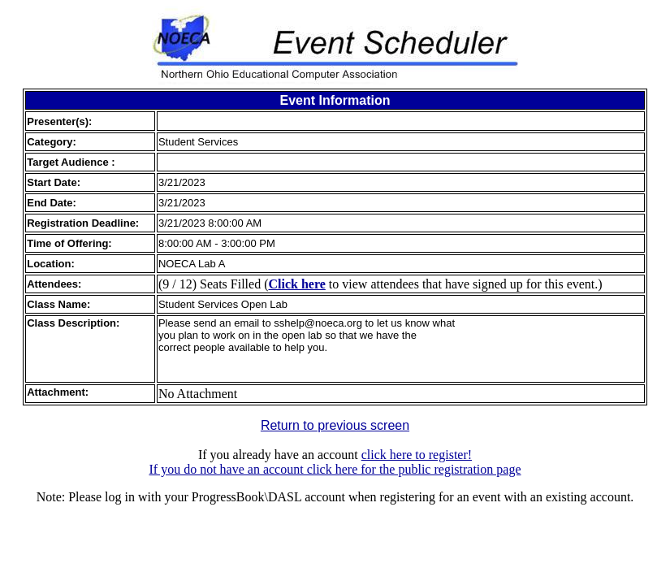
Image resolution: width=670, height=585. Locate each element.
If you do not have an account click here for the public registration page (335, 469)
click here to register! (416, 455)
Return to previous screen (335, 425)
